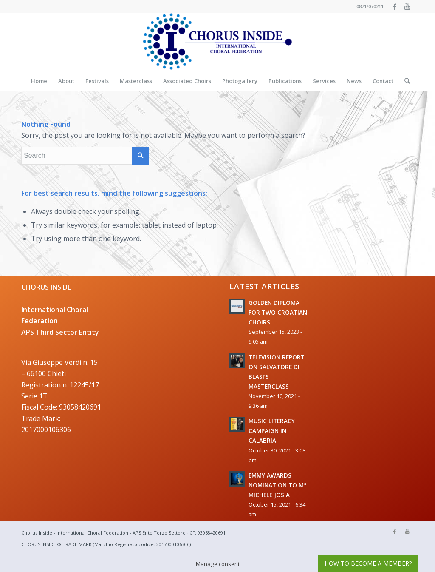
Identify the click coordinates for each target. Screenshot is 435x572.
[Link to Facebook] (394, 6)
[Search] (404, 80)
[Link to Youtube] (407, 6)
